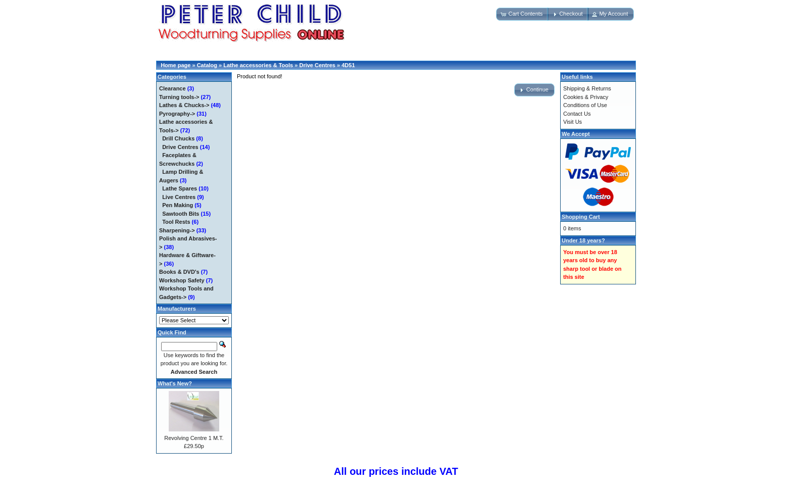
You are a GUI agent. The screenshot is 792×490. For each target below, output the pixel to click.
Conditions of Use (585, 105)
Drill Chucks (178, 138)
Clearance (172, 88)
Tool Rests (176, 222)
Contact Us (576, 114)
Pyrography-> (177, 114)
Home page (175, 65)
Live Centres (178, 197)
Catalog (207, 65)
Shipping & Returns (587, 88)
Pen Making (177, 205)
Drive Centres (317, 65)
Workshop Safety (182, 280)
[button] (522, 14)
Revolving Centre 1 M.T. (193, 438)
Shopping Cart (581, 217)
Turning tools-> (179, 97)
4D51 (348, 65)
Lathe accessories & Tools (258, 65)
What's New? (175, 383)
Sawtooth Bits (180, 214)
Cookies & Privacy (585, 97)
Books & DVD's (179, 272)
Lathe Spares (179, 188)
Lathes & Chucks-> (184, 105)
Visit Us (572, 122)
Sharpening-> (177, 230)
